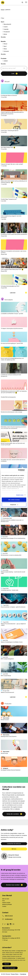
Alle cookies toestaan (14, 499)
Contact (4, 906)
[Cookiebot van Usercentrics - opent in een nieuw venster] (20, 470)
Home (2, 10)
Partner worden (6, 903)
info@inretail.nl (8, 919)
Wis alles (3, 37)
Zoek (12, 74)
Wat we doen (5, 899)
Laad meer (12, 293)
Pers (3, 901)
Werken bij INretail (7, 904)
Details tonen (19, 495)
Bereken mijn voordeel (12, 885)
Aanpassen (14, 504)
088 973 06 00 (9, 916)
